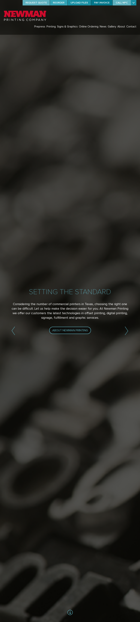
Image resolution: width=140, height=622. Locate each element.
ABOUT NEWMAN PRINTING (70, 330)
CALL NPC (122, 2)
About (121, 26)
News (103, 26)
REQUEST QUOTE (36, 2)
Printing (51, 26)
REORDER (59, 2)
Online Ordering (88, 26)
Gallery (112, 26)
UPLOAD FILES (79, 2)
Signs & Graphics (67, 26)
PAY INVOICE (102, 2)
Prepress (39, 26)
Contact (131, 26)
